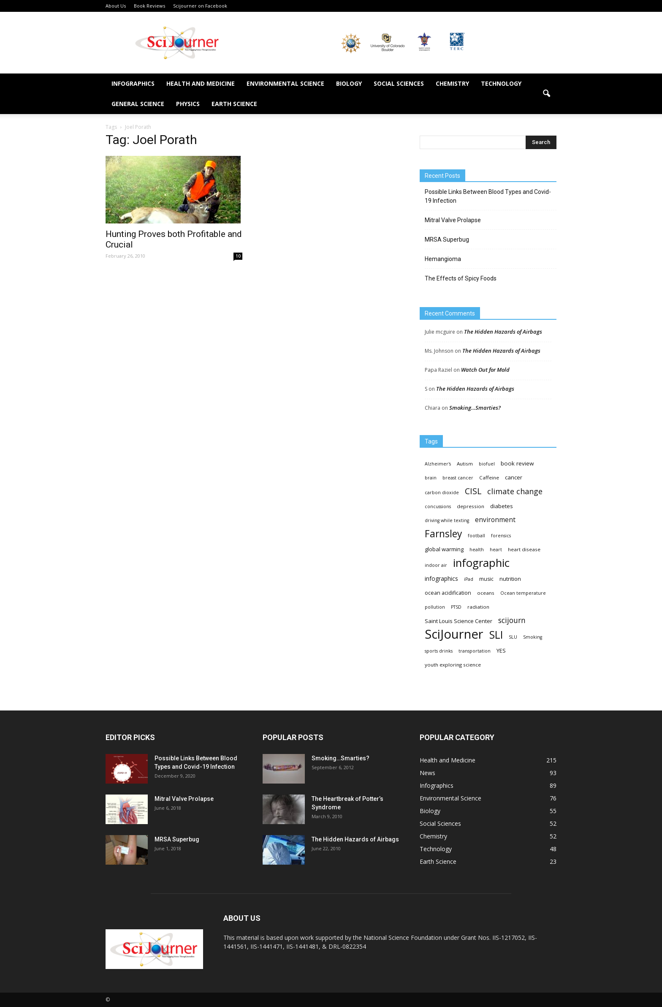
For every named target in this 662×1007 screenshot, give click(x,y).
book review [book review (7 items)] (517, 463)
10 (238, 256)
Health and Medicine (200, 83)
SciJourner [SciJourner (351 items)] (454, 634)
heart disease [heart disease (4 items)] (524, 549)
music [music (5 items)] (486, 578)
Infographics (133, 83)
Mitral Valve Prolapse (453, 220)
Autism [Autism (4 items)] (465, 463)
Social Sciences (399, 83)
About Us (116, 6)
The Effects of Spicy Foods (460, 278)
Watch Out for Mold (485, 369)
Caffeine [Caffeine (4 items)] (489, 477)
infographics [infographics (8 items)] (441, 578)
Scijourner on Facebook (200, 6)
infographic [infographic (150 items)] (481, 562)
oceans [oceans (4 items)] (485, 593)
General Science (137, 104)
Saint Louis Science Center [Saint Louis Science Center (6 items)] (458, 621)
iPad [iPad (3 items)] (468, 579)
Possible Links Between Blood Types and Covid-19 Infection (488, 196)
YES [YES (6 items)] (501, 650)
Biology (349, 83)
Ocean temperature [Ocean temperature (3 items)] (523, 593)
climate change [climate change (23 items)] (515, 491)
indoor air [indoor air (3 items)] (436, 565)
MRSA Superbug (447, 239)
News (427, 773)
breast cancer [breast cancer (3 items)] (457, 478)
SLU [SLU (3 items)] (513, 637)
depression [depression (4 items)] (470, 506)
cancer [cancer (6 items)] (513, 477)
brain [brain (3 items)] (431, 478)
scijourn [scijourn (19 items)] (512, 620)
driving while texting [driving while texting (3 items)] (447, 520)
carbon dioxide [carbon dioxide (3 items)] (442, 492)
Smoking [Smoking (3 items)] (532, 637)
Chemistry (452, 83)
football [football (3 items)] (476, 536)
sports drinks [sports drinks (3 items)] (439, 651)
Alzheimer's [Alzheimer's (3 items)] (438, 464)
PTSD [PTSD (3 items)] (456, 607)
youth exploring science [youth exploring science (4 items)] (453, 664)
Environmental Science (285, 83)
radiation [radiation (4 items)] (478, 607)
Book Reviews (149, 6)
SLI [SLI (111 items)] (496, 634)
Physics (188, 104)
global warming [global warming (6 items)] (444, 549)
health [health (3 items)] (476, 549)
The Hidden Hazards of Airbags (503, 331)
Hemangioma (443, 259)
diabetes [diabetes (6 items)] (501, 506)
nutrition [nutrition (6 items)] (510, 578)
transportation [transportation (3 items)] (475, 651)
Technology (501, 83)
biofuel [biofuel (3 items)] (487, 464)
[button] (546, 94)
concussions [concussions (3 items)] (438, 506)
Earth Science (234, 104)
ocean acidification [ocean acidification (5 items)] (448, 592)
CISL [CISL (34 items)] (473, 491)
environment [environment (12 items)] (495, 519)
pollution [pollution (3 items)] (435, 607)
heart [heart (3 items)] (496, 549)
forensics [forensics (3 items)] (501, 536)
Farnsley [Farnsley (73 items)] (443, 533)
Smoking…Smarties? (475, 407)
